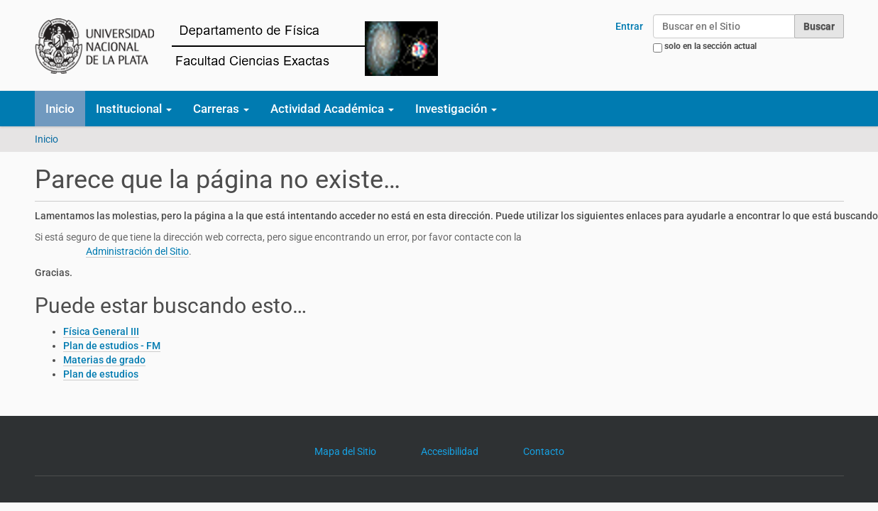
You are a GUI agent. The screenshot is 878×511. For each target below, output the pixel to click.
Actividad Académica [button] (332, 108)
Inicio (60, 108)
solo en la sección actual (710, 46)
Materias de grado (104, 360)
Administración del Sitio (137, 251)
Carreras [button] (221, 108)
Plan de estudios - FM (111, 345)
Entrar (629, 26)
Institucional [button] (134, 108)
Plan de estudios (100, 374)
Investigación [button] (456, 108)
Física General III (101, 331)
